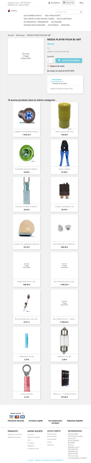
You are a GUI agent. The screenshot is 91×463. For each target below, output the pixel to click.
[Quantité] (49, 60)
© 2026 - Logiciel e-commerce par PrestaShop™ (45, 460)
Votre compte (54, 431)
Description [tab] (57, 79)
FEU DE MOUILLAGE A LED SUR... (26, 319)
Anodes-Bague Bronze (34, 25)
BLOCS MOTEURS (64, 18)
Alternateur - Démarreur (36, 22)
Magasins (31, 446)
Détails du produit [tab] (59, 83)
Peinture (65, 25)
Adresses (50, 445)
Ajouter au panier (69, 60)
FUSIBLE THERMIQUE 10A (64, 207)
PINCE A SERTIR (64, 169)
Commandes (51, 439)
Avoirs (49, 442)
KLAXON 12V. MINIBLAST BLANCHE (26, 244)
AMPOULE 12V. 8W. (64, 356)
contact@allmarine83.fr (77, 458)
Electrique (53, 25)
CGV (28, 440)
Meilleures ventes (14, 437)
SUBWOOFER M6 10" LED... (26, 282)
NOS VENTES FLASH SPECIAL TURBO (39, 18)
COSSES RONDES (26, 394)
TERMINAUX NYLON (26, 356)
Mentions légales (33, 437)
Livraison (30, 434)
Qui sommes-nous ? (33, 15)
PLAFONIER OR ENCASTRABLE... (26, 169)
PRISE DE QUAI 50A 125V (64, 132)
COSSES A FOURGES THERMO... (26, 207)
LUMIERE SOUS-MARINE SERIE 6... (26, 132)
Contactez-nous (33, 448)
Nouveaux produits (15, 434)
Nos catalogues (52, 15)
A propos (30, 443)
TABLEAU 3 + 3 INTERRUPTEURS (64, 394)
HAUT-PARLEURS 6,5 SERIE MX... (64, 244)
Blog (81, 3)
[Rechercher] (69, 12)
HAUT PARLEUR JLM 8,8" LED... (64, 282)
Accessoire (56, 22)
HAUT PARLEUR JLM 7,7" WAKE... (64, 319)
